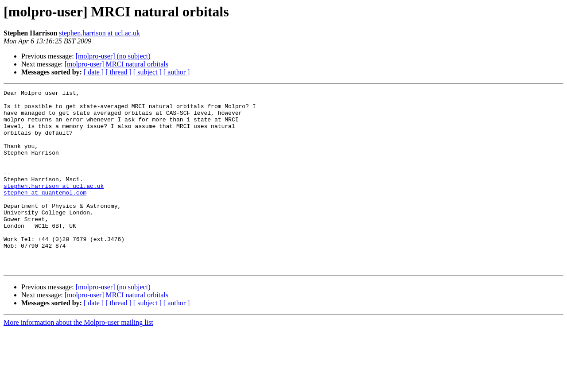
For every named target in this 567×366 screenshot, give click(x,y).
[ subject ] (147, 72)
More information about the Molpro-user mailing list (78, 358)
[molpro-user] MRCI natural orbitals (116, 64)
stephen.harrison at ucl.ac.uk (99, 33)
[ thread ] (118, 72)
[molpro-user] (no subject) (113, 56)
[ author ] (176, 72)
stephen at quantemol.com (45, 214)
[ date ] (94, 72)
